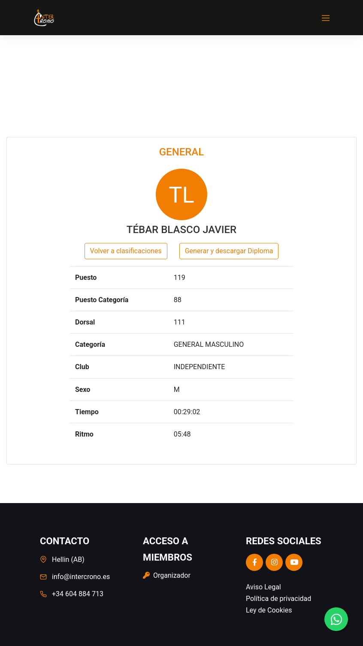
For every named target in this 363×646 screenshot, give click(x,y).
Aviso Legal (263, 587)
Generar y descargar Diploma (229, 251)
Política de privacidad (278, 598)
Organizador (167, 575)
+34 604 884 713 (77, 594)
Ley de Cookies (269, 610)
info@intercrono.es (81, 577)
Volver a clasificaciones (126, 251)
